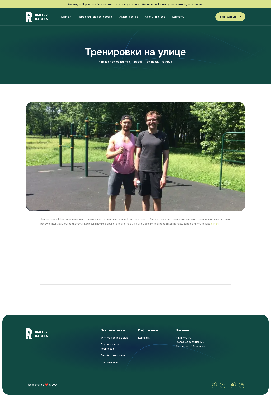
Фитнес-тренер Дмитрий (115, 61)
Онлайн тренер (128, 16)
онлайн (215, 223)
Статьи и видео (155, 16)
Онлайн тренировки (113, 355)
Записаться (228, 16)
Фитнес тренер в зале (114, 337)
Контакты (178, 16)
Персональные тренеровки (95, 16)
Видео (138, 61)
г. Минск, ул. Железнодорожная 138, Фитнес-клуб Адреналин (191, 342)
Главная (66, 16)
